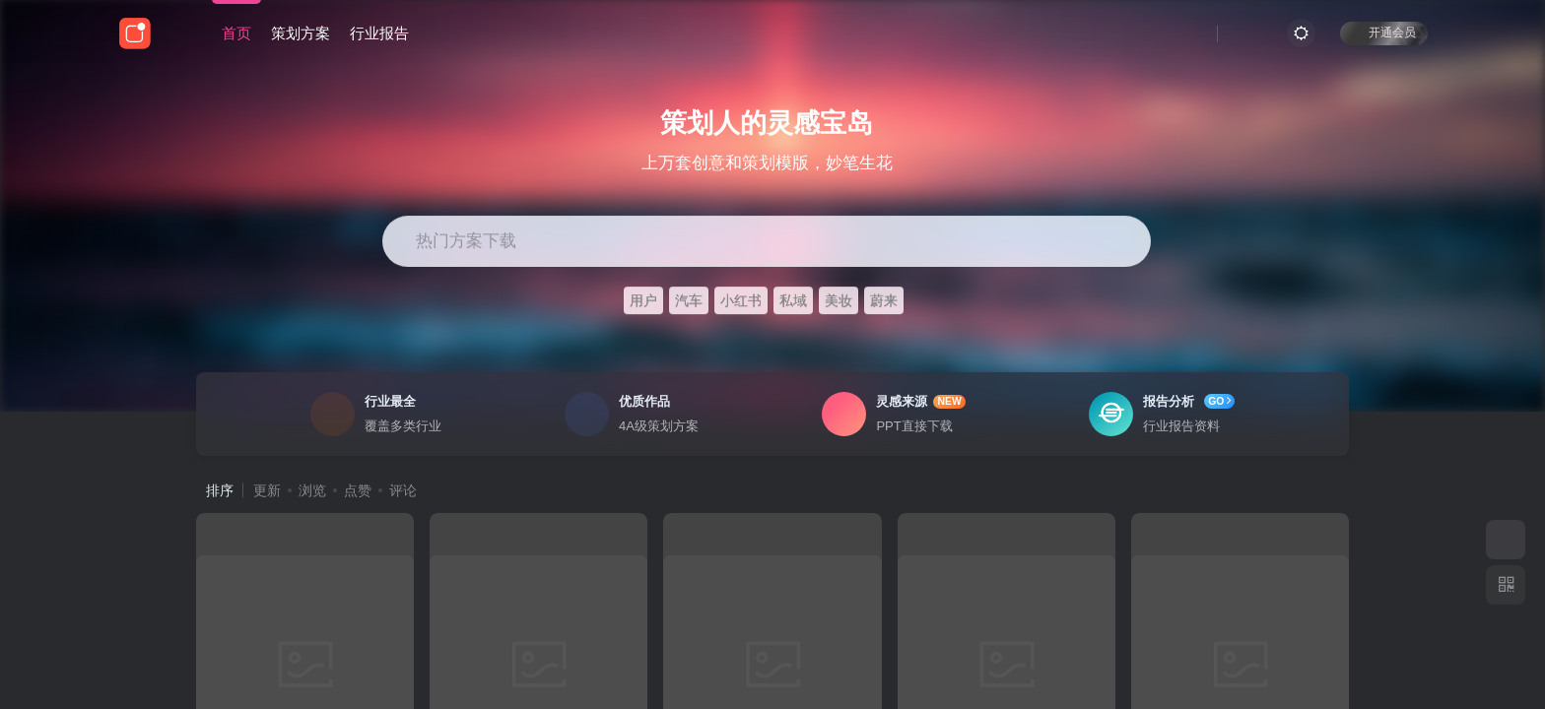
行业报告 (379, 33)
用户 (643, 300)
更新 (267, 490)
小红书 (741, 300)
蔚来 (884, 300)
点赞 (357, 490)
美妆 (838, 300)
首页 (236, 33)
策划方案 (300, 33)
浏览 (312, 490)
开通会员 (1384, 32)
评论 (403, 490)
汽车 (689, 300)
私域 (793, 300)
